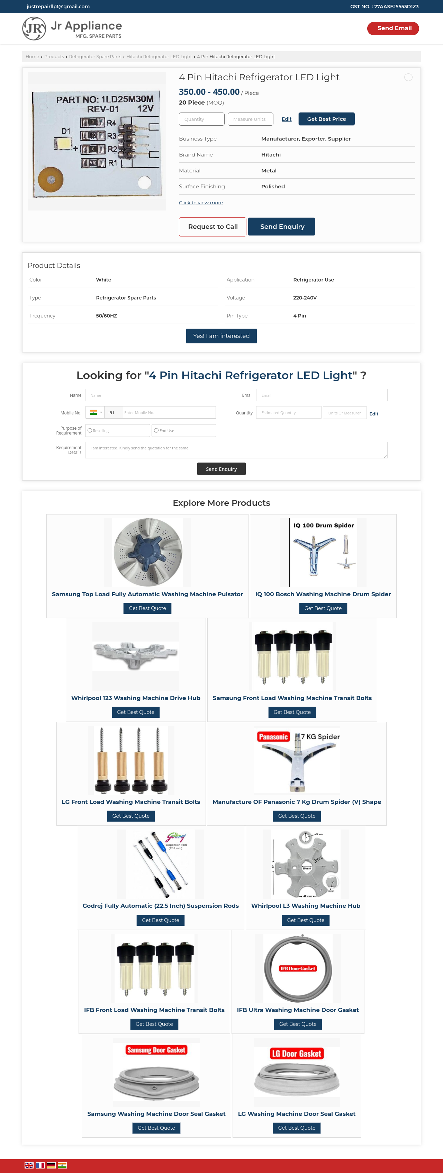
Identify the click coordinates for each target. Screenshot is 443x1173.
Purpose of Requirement (68, 431)
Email (247, 395)
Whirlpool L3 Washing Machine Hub (306, 905)
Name (76, 395)
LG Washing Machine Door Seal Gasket (297, 1113)
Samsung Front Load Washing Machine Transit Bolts (292, 698)
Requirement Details (68, 450)
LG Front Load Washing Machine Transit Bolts (131, 801)
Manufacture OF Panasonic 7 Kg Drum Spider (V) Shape (297, 801)
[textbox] (250, 119)
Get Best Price (326, 119)
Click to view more (201, 202)
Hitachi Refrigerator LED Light (159, 56)
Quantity (244, 413)
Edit (287, 119)
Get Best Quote (147, 608)
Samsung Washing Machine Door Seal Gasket (156, 1113)
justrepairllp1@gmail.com (58, 6)
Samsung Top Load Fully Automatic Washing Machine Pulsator (147, 594)
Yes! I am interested (221, 335)
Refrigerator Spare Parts (95, 56)
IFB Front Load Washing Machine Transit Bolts (154, 1009)
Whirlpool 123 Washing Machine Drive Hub (135, 698)
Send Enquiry (282, 227)
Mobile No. (71, 413)
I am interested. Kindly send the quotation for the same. (236, 450)
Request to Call (213, 227)
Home (32, 56)
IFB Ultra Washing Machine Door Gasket (298, 1009)
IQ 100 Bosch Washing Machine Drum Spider (323, 594)
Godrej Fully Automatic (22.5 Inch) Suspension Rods (160, 905)
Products (54, 56)
